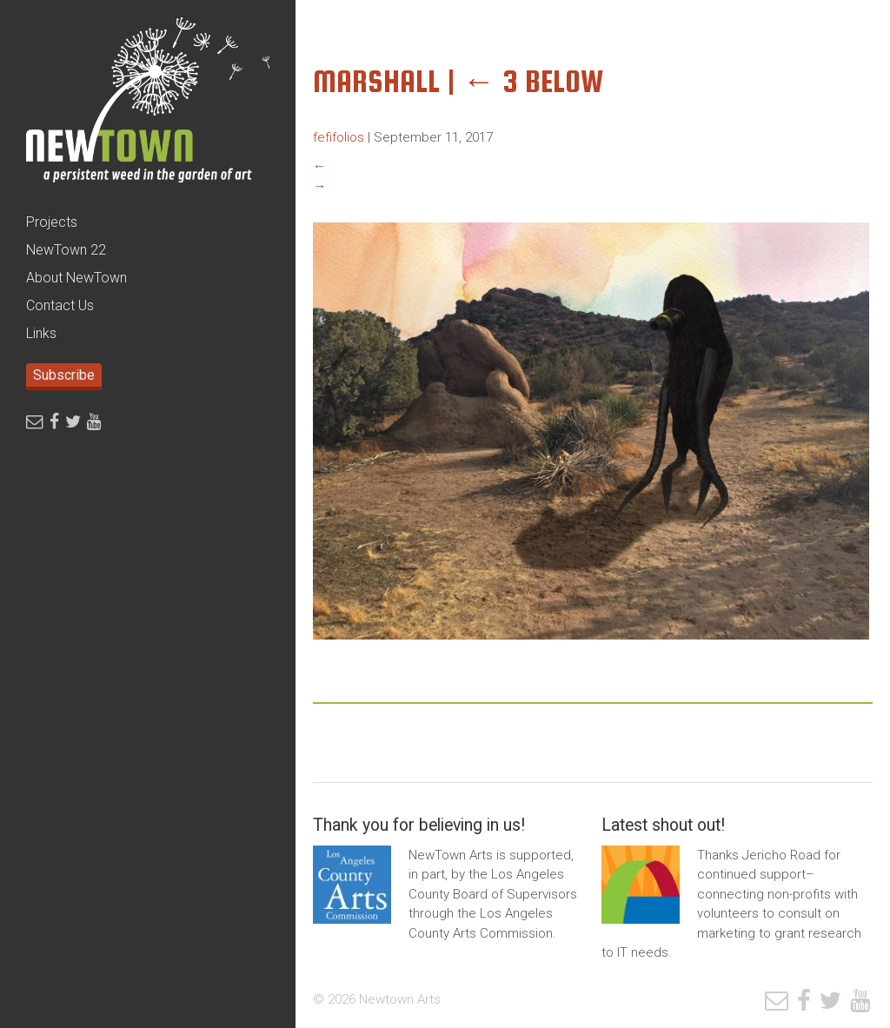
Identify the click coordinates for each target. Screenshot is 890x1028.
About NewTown (76, 277)
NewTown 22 (66, 250)
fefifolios (338, 137)
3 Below (533, 81)
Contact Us (60, 305)
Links (41, 333)
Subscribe (64, 375)
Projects (51, 222)
